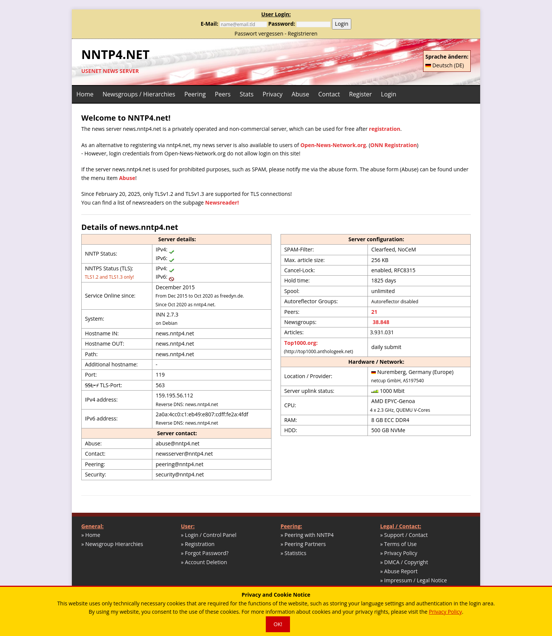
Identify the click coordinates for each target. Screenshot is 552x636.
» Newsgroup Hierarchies (112, 544)
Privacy (273, 94)
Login (341, 23)
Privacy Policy (445, 611)
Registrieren (303, 33)
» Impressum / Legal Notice (413, 580)
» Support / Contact (404, 534)
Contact (329, 94)
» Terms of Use (398, 544)
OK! (277, 624)
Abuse (300, 94)
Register (360, 94)
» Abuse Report (399, 571)
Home (84, 94)
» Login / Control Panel (209, 534)
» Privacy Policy (398, 553)
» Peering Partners (303, 544)
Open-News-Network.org (333, 145)
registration (384, 128)
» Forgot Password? (205, 553)
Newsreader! (222, 202)
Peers (223, 94)
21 (374, 311)
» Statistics (293, 553)
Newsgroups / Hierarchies (138, 94)
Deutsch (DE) (444, 65)
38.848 (380, 322)
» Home (90, 534)
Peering (195, 94)
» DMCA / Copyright (404, 562)
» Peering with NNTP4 (307, 534)
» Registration (198, 544)
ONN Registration (393, 145)
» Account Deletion (204, 562)
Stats (247, 94)
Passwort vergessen (258, 33)
